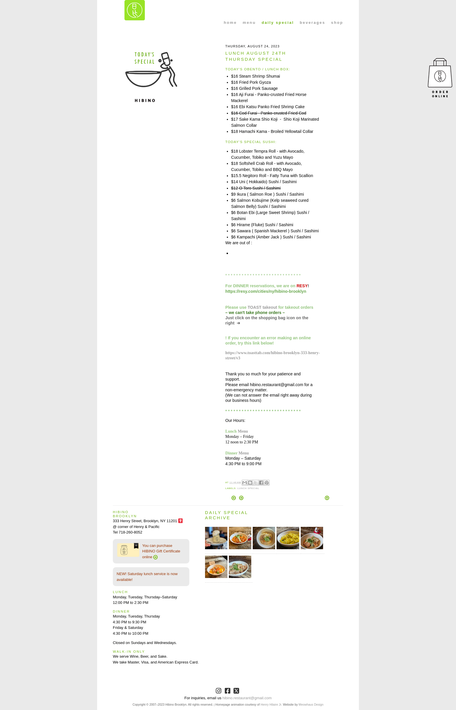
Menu (243, 431)
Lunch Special (248, 488)
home (230, 22)
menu (249, 22)
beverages (312, 22)
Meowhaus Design (311, 704)
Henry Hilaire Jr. (271, 704)
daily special (278, 22)
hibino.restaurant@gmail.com (247, 698)
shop (337, 22)
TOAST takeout (262, 307)
